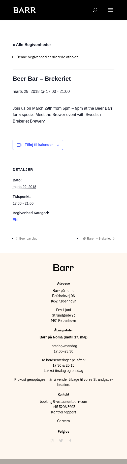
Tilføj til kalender (39, 145)
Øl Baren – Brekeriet (97, 238)
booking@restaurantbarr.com (63, 401)
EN (15, 220)
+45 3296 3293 (63, 407)
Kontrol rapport (63, 412)
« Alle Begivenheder (32, 45)
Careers (63, 421)
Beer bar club (27, 238)
